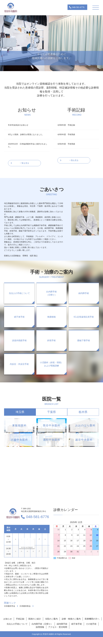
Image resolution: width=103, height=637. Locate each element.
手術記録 (20, 619)
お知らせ (7, 619)
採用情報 (40, 627)
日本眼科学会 (9, 606)
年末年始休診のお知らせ (18, 125)
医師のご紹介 (34, 619)
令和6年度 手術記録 (66, 125)
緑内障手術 (62, 624)
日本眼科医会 (25, 606)
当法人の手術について (17, 624)
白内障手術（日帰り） (42, 624)
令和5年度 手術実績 (66, 134)
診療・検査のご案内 (71, 619)
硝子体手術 (76, 624)
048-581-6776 (37, 517)
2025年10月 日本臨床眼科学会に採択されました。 (27, 145)
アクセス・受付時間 (57, 627)
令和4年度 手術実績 (66, 144)
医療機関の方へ (92, 619)
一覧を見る (24, 163)
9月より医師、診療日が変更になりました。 (26, 134)
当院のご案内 (51, 619)
